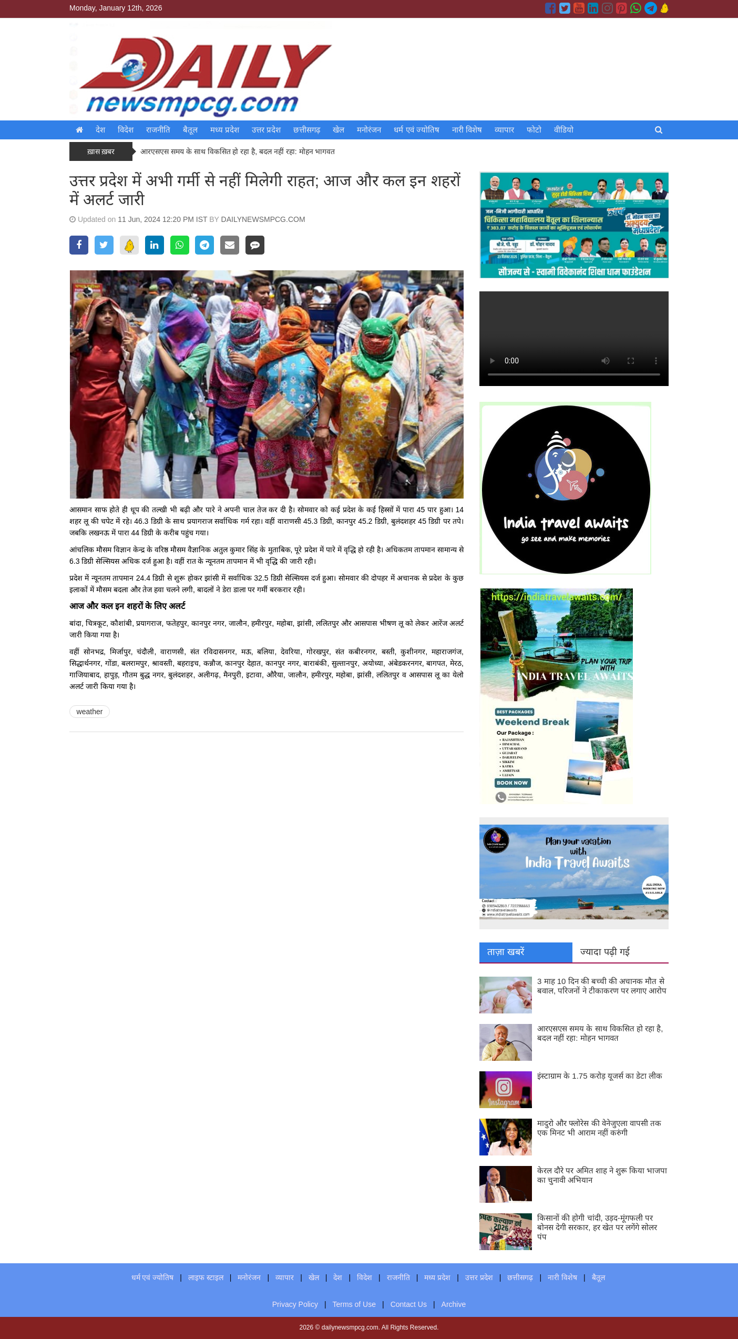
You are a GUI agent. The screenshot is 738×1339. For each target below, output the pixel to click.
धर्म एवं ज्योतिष (416, 129)
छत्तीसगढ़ (306, 129)
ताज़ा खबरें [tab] (505, 952)
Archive (454, 1304)
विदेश (126, 129)
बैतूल (190, 129)
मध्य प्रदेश (224, 129)
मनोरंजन (369, 129)
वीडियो (563, 129)
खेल (338, 129)
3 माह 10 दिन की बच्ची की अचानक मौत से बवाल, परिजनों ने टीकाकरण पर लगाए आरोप (602, 986)
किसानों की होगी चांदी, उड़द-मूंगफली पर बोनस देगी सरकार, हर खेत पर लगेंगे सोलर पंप (597, 1227)
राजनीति (158, 129)
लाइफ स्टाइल (205, 1277)
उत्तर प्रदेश (266, 129)
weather (90, 711)
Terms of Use (354, 1304)
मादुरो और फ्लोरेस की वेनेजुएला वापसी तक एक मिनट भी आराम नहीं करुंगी (599, 1128)
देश (100, 129)
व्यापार (504, 129)
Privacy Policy (295, 1304)
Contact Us (409, 1304)
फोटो (534, 129)
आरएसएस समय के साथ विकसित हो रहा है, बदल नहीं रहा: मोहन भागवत (238, 151)
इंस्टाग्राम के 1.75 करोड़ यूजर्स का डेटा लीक (599, 1075)
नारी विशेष (467, 129)
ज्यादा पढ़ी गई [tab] (605, 952)
